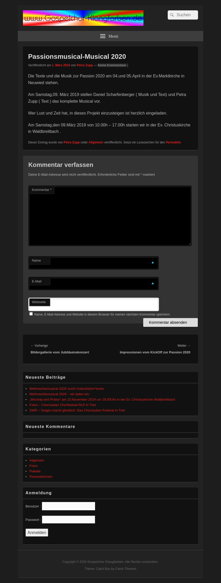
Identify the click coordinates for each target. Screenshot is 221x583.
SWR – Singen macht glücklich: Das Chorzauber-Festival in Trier (77, 410)
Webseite (39, 302)
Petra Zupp (85, 65)
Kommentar (42, 190)
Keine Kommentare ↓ (113, 65)
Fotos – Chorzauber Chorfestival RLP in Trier (62, 405)
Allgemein (96, 142)
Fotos (33, 466)
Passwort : (33, 520)
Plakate (34, 471)
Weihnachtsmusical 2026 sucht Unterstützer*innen (66, 389)
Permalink (173, 142)
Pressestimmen (41, 477)
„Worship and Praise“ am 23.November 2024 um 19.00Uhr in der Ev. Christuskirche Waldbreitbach (102, 399)
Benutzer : (33, 506)
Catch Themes (125, 569)
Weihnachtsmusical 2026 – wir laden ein (59, 394)
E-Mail (36, 281)
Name (36, 260)
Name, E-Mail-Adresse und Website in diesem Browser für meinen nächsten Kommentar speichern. (102, 314)
